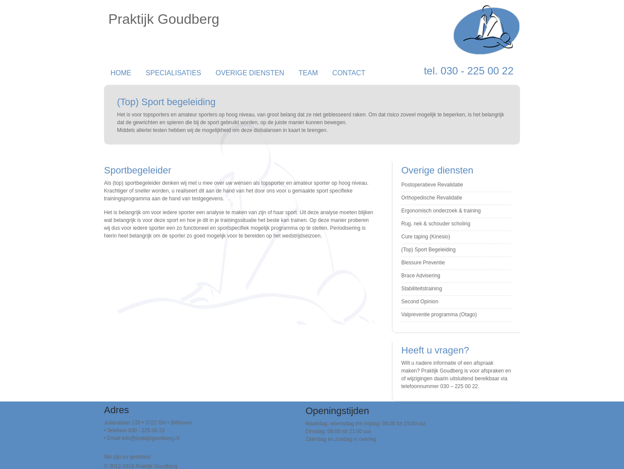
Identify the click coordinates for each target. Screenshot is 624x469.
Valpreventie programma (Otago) (439, 315)
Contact (348, 73)
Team (308, 73)
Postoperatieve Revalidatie (432, 185)
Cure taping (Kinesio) (425, 237)
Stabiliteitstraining (421, 289)
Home (120, 73)
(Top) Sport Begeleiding (428, 250)
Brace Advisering (420, 276)
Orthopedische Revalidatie (431, 198)
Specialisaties (173, 73)
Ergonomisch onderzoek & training (441, 211)
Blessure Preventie (423, 263)
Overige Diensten (249, 73)
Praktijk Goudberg (163, 19)
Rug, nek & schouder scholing (435, 224)
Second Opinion (419, 302)
